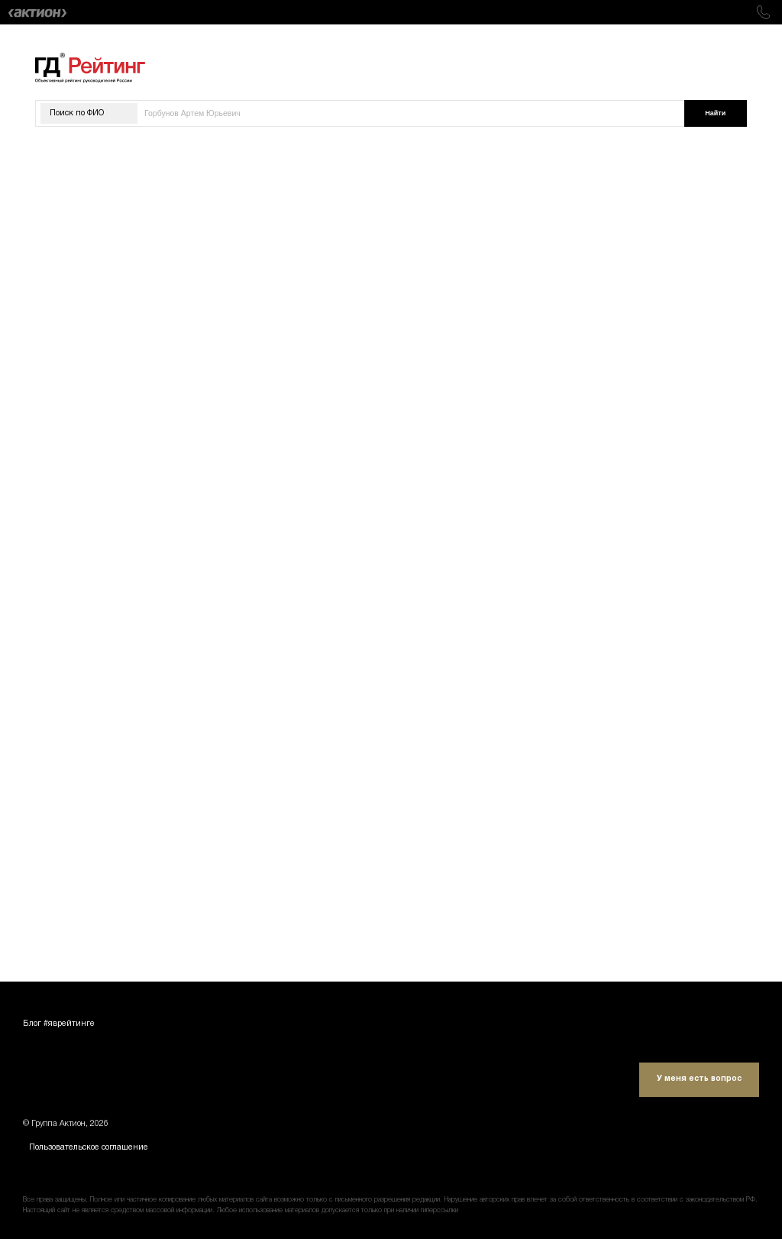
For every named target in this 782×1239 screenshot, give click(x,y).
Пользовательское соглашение (88, 1147)
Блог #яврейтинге (59, 1024)
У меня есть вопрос (699, 1079)
